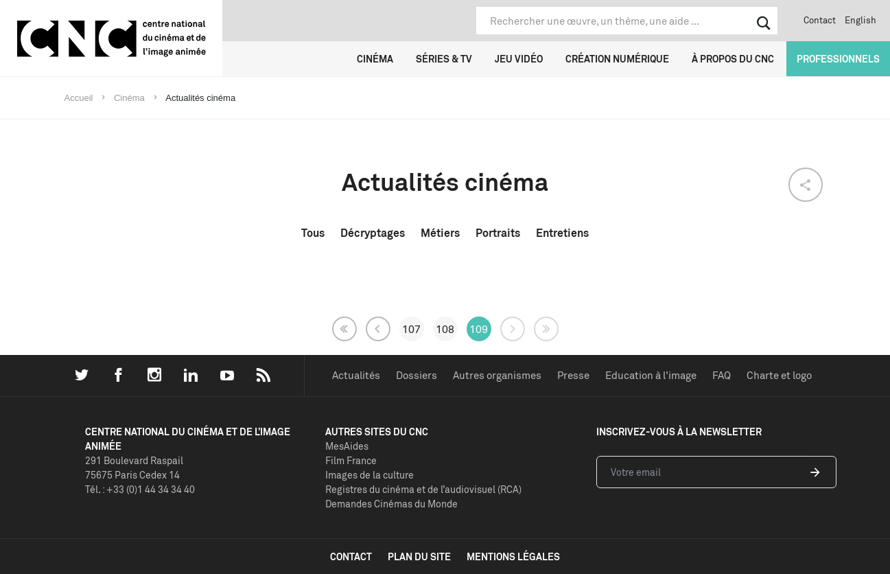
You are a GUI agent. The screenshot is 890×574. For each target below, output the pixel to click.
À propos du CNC (733, 59)
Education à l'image (650, 375)
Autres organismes (497, 375)
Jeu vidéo (519, 59)
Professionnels (838, 59)
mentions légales (513, 556)
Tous (313, 233)
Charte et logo (779, 375)
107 (411, 329)
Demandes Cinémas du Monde (391, 503)
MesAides (346, 446)
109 (478, 329)
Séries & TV (444, 59)
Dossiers (416, 375)
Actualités (356, 375)
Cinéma (375, 59)
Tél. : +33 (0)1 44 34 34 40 (140, 489)
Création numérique (617, 59)
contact (351, 556)
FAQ (721, 375)
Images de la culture (369, 475)
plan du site (419, 556)
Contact (820, 19)
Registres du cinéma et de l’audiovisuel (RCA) (423, 489)
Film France (351, 460)
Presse (573, 375)
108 (445, 329)
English (860, 19)
